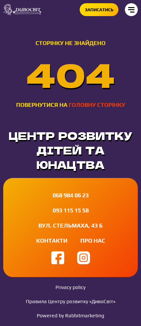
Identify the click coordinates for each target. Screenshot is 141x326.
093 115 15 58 (71, 210)
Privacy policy (70, 287)
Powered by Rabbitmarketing (70, 315)
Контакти (51, 240)
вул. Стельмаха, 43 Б (70, 225)
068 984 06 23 (71, 195)
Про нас (92, 240)
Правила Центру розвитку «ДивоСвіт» (71, 301)
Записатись (99, 9)
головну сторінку (97, 104)
